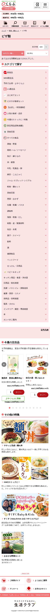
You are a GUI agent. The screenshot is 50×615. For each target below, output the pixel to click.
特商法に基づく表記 (27, 595)
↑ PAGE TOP (25, 573)
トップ (4, 30)
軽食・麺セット (14, 30)
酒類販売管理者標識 (42, 595)
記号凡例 (44, 330)
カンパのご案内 (10, 320)
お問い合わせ (14, 595)
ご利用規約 (4, 595)
